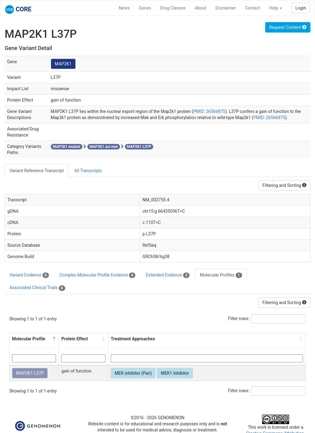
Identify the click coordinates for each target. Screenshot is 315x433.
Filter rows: (238, 318)
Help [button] (275, 8)
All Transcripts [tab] (88, 170)
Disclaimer (225, 8)
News (124, 8)
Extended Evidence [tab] (167, 275)
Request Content (287, 27)
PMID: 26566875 (209, 111)
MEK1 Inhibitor (175, 373)
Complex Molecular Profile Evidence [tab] (97, 275)
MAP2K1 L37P (30, 373)
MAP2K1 (63, 63)
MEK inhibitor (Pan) (133, 373)
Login (300, 8)
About (200, 8)
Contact (252, 8)
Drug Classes (172, 8)
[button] (54, 339)
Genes (145, 8)
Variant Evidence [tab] (29, 275)
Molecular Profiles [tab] (221, 275)
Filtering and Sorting (284, 185)
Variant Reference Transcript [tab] (37, 170)
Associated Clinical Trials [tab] (37, 288)
